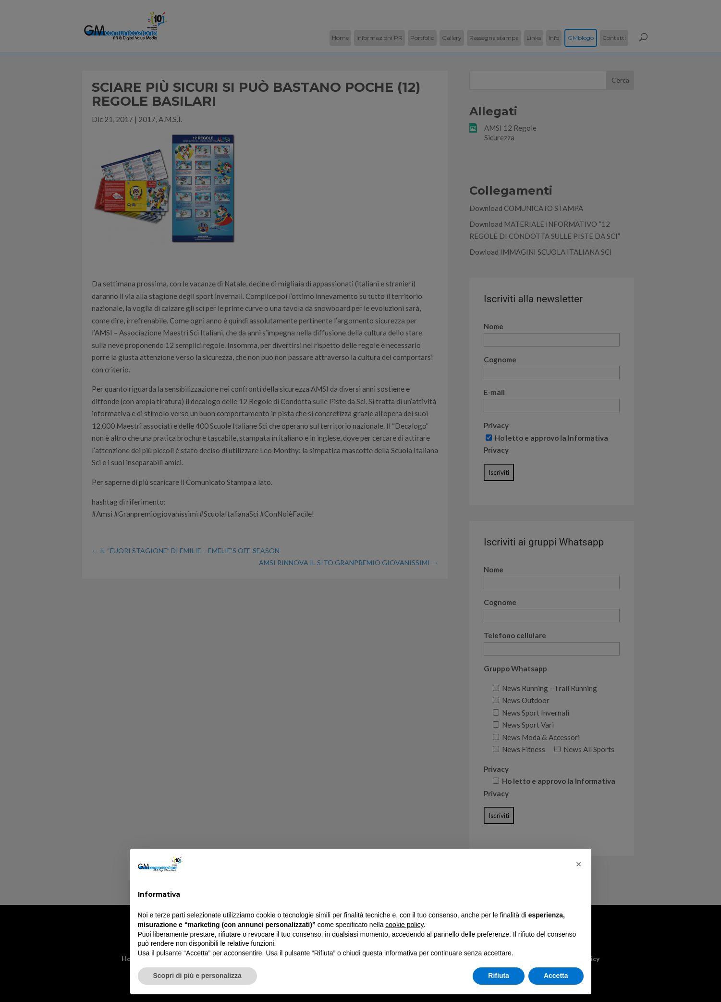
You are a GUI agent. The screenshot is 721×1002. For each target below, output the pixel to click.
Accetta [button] (556, 975)
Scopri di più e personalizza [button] (197, 975)
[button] (579, 864)
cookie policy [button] (404, 924)
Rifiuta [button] (498, 975)
